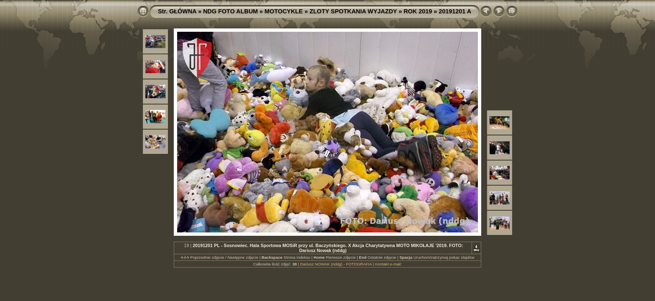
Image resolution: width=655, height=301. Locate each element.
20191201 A (455, 11)
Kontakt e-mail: (388, 264)
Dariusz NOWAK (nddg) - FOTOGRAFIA (336, 264)
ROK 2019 (418, 11)
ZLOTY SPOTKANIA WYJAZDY (353, 11)
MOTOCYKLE (283, 11)
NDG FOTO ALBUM (230, 11)
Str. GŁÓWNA (177, 11)
